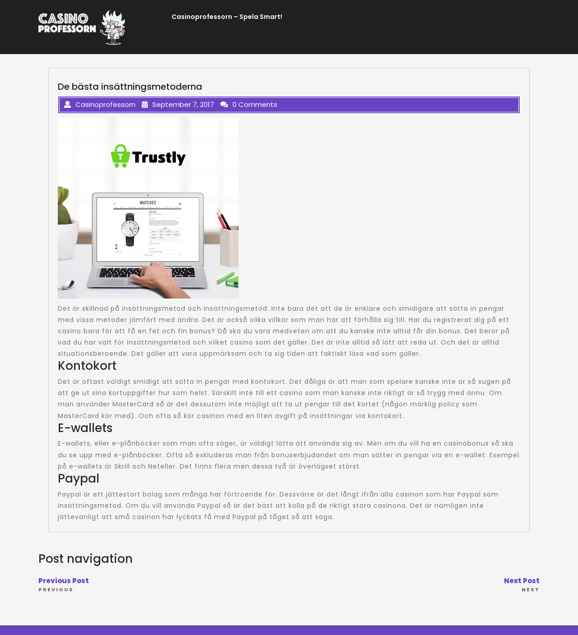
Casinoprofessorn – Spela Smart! (227, 16)
